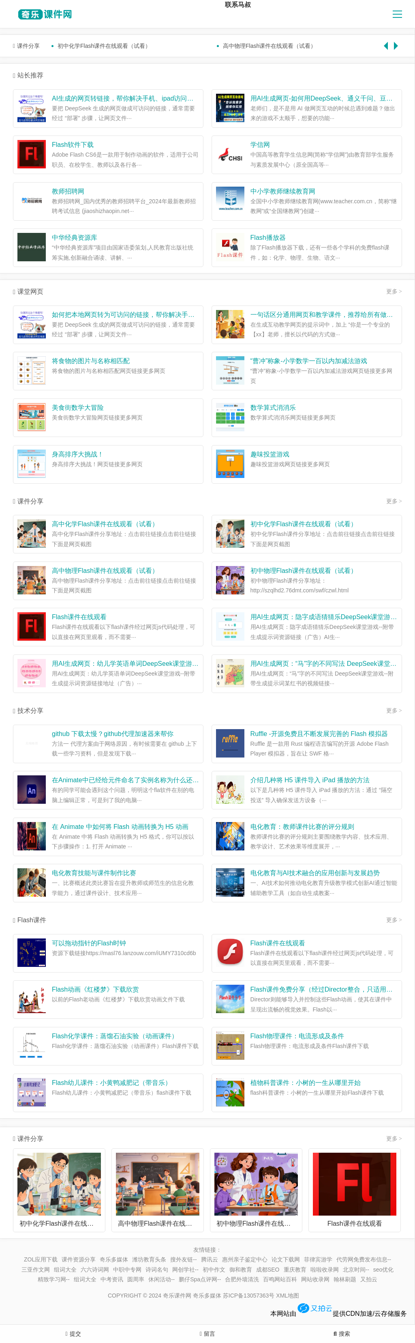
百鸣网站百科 (280, 1279)
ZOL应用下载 (41, 1259)
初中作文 (214, 1269)
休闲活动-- (161, 1279)
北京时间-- (356, 1269)
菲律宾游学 (318, 1259)
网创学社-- (185, 1269)
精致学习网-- (54, 1279)
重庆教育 (295, 1269)
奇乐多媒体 (114, 1259)
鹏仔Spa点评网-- (200, 1279)
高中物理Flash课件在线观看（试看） (269, 46)
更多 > (394, 291)
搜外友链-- (183, 1259)
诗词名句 (156, 1269)
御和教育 (240, 1269)
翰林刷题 (345, 1279)
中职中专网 (127, 1269)
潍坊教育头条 (149, 1259)
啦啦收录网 (324, 1269)
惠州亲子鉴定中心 (244, 1259)
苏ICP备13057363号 (249, 1295)
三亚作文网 (35, 1269)
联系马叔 (238, 4)
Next (398, 42)
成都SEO (268, 1269)
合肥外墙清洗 (242, 1279)
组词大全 (65, 1269)
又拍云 (368, 1279)
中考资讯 (112, 1279)
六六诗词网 (95, 1269)
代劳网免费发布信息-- (363, 1259)
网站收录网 (315, 1279)
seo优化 (383, 1269)
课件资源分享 (79, 1259)
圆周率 (135, 1279)
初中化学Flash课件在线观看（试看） (104, 46)
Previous (388, 42)
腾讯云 (209, 1259)
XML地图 (287, 1295)
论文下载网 (286, 1259)
